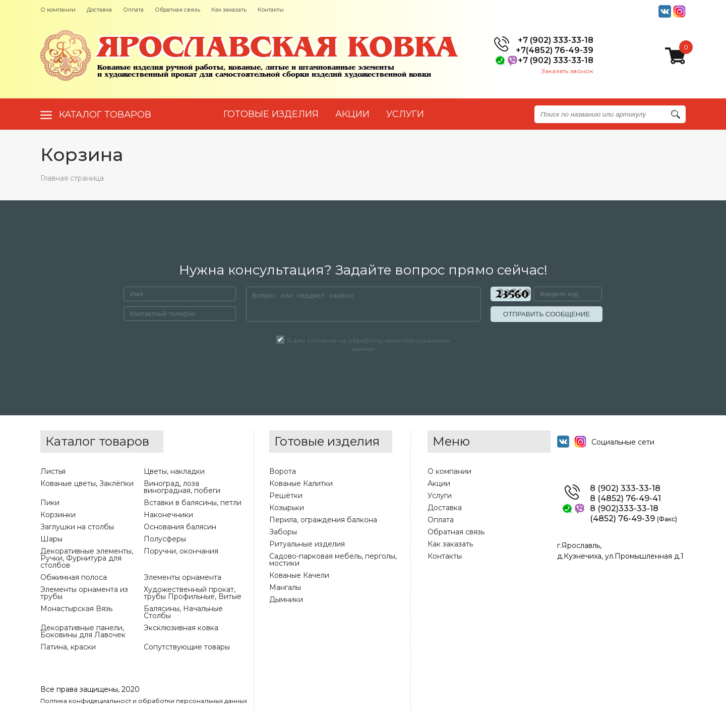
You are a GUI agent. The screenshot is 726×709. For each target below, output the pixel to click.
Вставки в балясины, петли (192, 502)
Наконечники (168, 514)
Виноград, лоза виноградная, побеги (182, 487)
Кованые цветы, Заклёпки (87, 483)
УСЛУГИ (405, 114)
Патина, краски (68, 646)
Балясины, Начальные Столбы (183, 612)
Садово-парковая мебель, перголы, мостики (333, 560)
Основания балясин (180, 526)
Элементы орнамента (182, 577)
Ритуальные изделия (307, 544)
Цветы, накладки (174, 471)
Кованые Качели (299, 575)
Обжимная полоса (73, 577)
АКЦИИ (352, 114)
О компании (58, 9)
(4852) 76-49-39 (633, 519)
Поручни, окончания (181, 551)
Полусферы (165, 538)
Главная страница (72, 178)
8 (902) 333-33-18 (625, 488)
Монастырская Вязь (76, 608)
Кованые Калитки (301, 483)
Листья (53, 471)
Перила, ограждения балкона (323, 519)
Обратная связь (177, 9)
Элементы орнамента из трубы (84, 593)
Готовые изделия (271, 114)
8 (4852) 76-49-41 (625, 499)
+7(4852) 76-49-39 (554, 50)
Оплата (133, 9)
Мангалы (285, 587)
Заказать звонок (567, 71)
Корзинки (58, 514)
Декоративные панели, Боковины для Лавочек (83, 631)
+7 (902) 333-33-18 (555, 40)
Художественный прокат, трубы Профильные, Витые (192, 593)
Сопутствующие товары (187, 646)
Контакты (271, 9)
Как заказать (229, 9)
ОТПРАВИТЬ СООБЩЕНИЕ (546, 314)
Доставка (99, 9)
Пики (49, 502)
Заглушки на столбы (77, 526)
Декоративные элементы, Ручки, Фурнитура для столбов (86, 558)
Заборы (283, 531)
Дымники (286, 599)
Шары (51, 538)
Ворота (282, 471)
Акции (439, 483)
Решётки (285, 495)
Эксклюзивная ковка (181, 627)
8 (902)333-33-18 (624, 509)
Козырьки (286, 507)
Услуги (440, 495)
